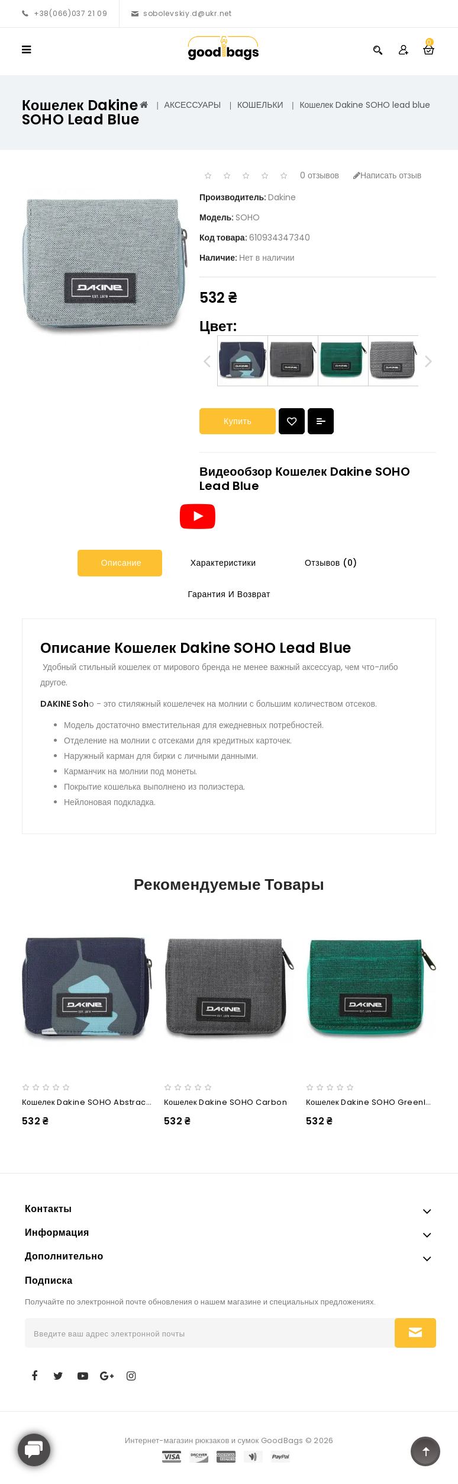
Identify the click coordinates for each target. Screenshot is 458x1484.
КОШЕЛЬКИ (260, 105)
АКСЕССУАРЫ (193, 105)
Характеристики (222, 563)
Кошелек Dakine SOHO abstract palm (97, 1102)
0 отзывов (319, 175)
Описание (119, 563)
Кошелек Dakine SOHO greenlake (373, 1102)
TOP (425, 1451)
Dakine (282, 197)
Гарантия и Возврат (227, 594)
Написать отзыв (387, 175)
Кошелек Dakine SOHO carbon (225, 1102)
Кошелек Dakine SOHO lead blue (364, 105)
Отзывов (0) (329, 563)
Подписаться (415, 1333)
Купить (237, 421)
